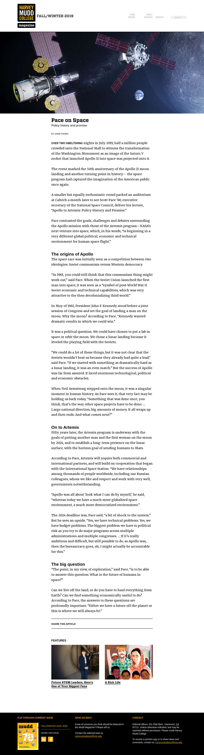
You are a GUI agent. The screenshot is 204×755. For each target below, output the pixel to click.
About (144, 16)
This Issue (107, 16)
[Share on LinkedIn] (43, 741)
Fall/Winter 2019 (55, 16)
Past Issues (127, 16)
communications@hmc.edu (88, 736)
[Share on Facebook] (50, 741)
